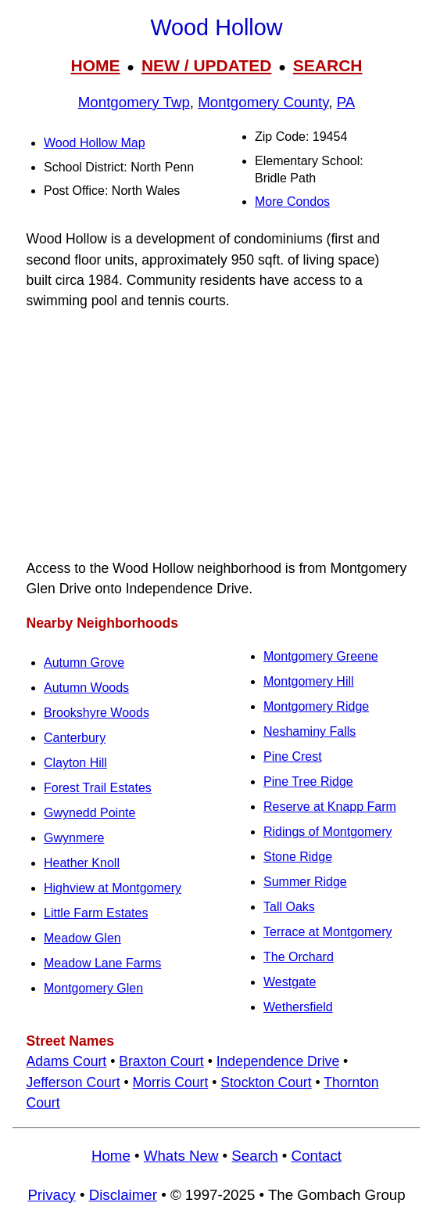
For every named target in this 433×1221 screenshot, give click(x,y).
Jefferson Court (73, 1082)
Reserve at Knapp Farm (329, 806)
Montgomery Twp (134, 102)
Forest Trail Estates (98, 787)
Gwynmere (74, 838)
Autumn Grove (84, 662)
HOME (95, 65)
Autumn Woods (86, 687)
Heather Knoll (82, 863)
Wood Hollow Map (94, 142)
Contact (317, 1155)
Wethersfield (298, 1007)
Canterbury (75, 737)
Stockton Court (265, 1082)
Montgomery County (263, 102)
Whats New (181, 1155)
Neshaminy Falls (309, 731)
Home (111, 1155)
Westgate (289, 982)
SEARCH (328, 65)
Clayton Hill (75, 762)
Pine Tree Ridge (308, 781)
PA (346, 102)
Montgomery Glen (93, 988)
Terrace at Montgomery (327, 931)
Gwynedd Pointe (89, 812)
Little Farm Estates (96, 913)
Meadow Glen (82, 938)
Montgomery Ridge (316, 706)
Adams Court (67, 1061)
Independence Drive (277, 1061)
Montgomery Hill (308, 681)
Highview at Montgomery (112, 888)
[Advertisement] (216, 434)
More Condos (292, 201)
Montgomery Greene (320, 656)
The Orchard (298, 956)
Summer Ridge (305, 881)
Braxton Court (161, 1061)
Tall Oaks (289, 906)
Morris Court (171, 1082)
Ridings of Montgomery (327, 831)
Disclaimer (123, 1195)
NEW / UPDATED (206, 65)
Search (254, 1155)
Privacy (51, 1195)
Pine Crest (292, 756)
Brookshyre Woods (96, 712)
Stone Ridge (297, 856)
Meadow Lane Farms (102, 963)
